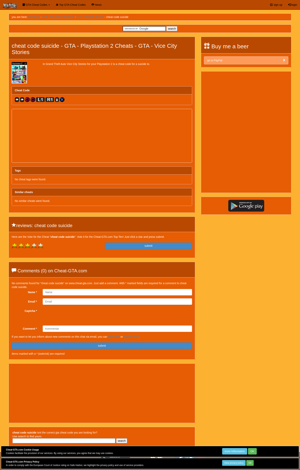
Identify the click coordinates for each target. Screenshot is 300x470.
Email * (32, 301)
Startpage (34, 17)
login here (114, 336)
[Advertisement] (102, 136)
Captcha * (31, 310)
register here (131, 336)
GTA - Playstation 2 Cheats (58, 17)
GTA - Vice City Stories (90, 17)
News (96, 4)
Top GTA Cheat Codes (71, 4)
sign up (276, 4)
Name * (32, 292)
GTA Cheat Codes (36, 4)
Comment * (30, 328)
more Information (235, 451)
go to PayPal (246, 60)
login (292, 4)
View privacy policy (234, 463)
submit (148, 245)
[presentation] (72, 315)
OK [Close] (252, 451)
